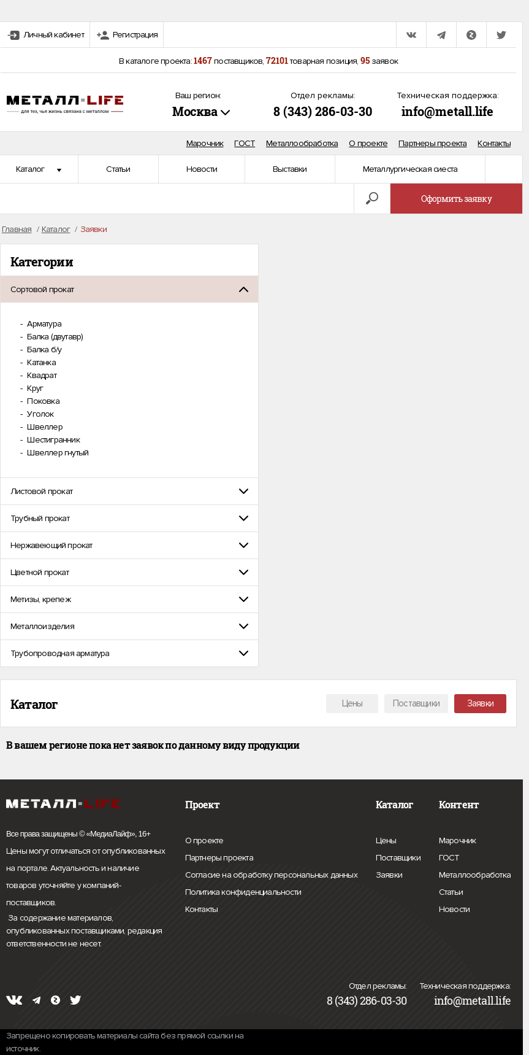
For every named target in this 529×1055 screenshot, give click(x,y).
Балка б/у (43, 349)
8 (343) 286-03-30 (322, 111)
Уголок (39, 414)
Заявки (480, 703)
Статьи (118, 169)
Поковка (42, 401)
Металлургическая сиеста (410, 169)
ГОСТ (244, 143)
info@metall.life (447, 111)
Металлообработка (302, 143)
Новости (201, 169)
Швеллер (44, 427)
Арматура (43, 324)
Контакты (494, 143)
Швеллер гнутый (56, 452)
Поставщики (416, 703)
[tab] (129, 289)
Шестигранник (52, 440)
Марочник (205, 143)
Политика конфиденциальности (243, 892)
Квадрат (40, 375)
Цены (352, 703)
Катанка (40, 362)
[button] (129, 289)
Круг (34, 388)
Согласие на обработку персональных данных (271, 875)
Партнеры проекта (432, 143)
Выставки (290, 169)
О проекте (368, 143)
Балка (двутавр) (54, 336)
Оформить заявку (456, 198)
